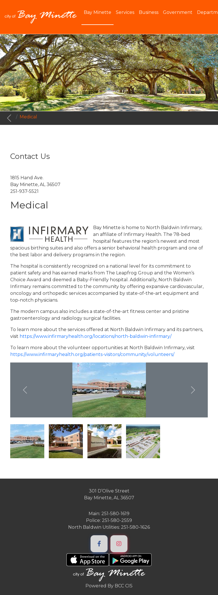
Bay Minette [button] (97, 12)
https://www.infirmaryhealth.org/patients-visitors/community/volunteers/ (92, 354)
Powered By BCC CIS (109, 585)
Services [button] (125, 12)
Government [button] (177, 12)
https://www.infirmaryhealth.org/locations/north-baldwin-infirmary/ (95, 336)
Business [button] (148, 12)
